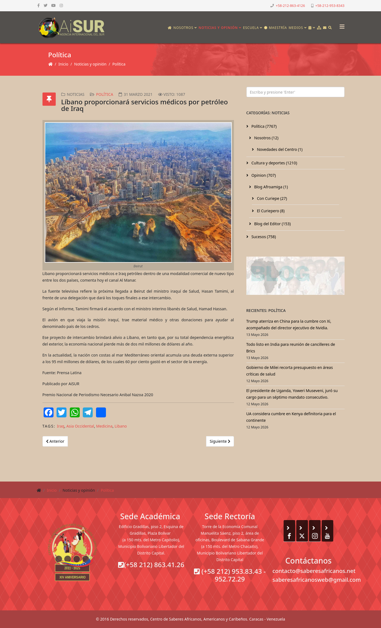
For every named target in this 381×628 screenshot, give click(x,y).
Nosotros (183, 27)
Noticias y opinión (218, 27)
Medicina (104, 426)
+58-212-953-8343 (330, 5)
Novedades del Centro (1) (279, 149)
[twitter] (45, 5)
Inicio (63, 64)
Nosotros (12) (266, 137)
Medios (296, 27)
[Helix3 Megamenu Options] (341, 25)
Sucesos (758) (263, 236)
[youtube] (53, 5)
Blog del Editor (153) (272, 223)
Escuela (251, 27)
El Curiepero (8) (270, 210)
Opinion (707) (263, 175)
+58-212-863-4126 (290, 5)
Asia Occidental (80, 426)
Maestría (275, 27)
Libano (120, 426)
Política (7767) (264, 126)
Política (118, 64)
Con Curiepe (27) (271, 198)
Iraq (60, 426)
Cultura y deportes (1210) (274, 162)
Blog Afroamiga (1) (270, 186)
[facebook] (38, 5)
